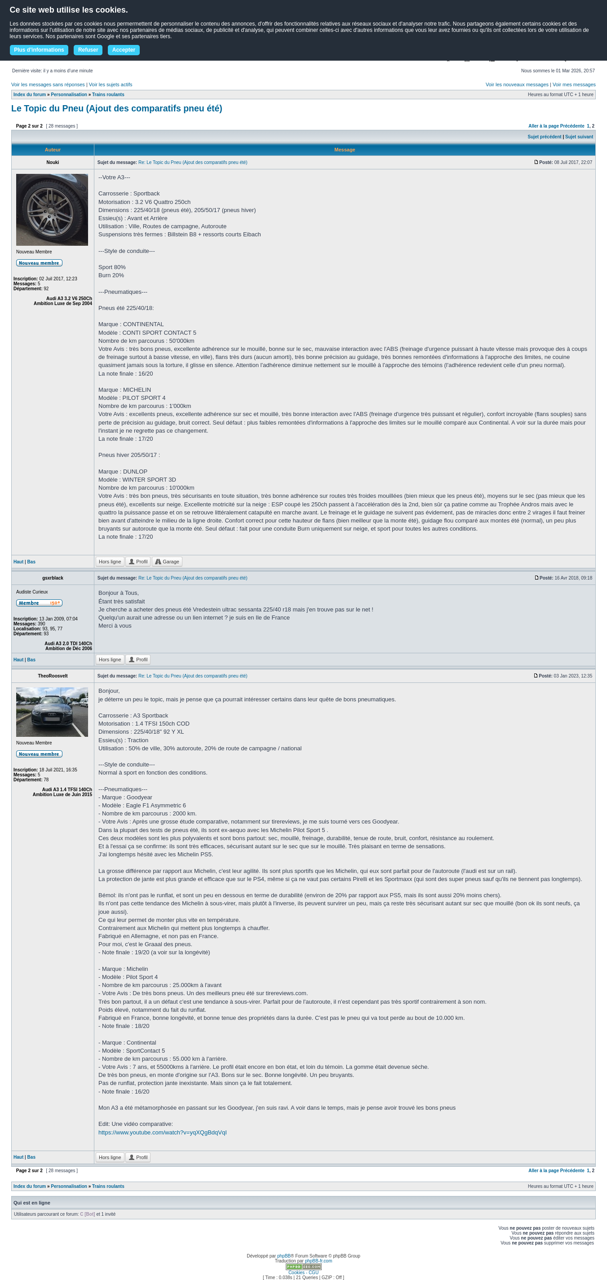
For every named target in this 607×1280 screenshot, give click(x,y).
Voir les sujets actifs (111, 84)
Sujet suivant (579, 136)
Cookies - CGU (303, 1272)
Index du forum (29, 94)
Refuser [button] (88, 50)
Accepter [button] (123, 50)
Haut (18, 561)
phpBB (284, 1255)
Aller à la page (543, 126)
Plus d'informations (39, 50)
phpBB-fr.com (318, 1260)
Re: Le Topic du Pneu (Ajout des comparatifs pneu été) (193, 162)
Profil (137, 561)
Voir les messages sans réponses (48, 84)
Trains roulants (108, 94)
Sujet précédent (545, 136)
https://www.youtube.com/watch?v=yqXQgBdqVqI (162, 1132)
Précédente (572, 126)
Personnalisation (69, 94)
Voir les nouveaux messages (517, 84)
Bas (31, 561)
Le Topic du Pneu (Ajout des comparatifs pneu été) (116, 108)
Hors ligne (110, 561)
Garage (167, 561)
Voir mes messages (574, 84)
